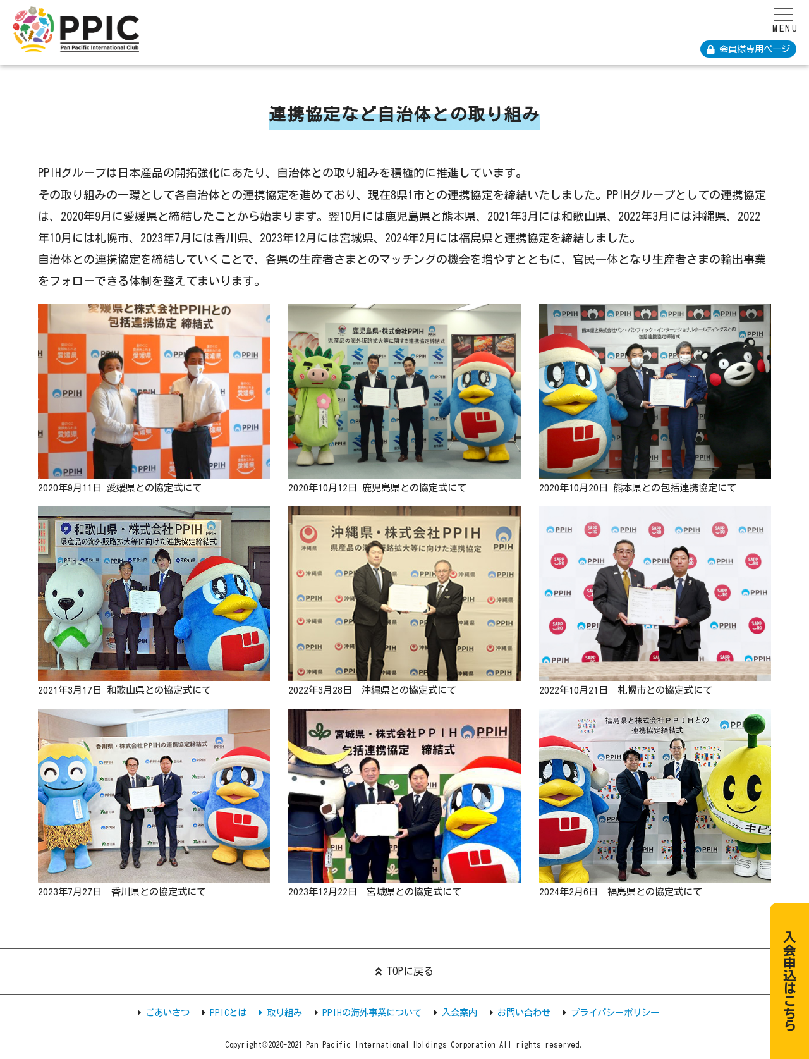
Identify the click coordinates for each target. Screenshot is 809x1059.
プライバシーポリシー (615, 1012)
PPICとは (228, 1012)
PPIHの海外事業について (372, 1012)
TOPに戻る (404, 971)
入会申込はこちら (790, 976)
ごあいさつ (167, 1012)
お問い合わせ (523, 1012)
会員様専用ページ (748, 49)
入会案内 (459, 1012)
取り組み (280, 1012)
